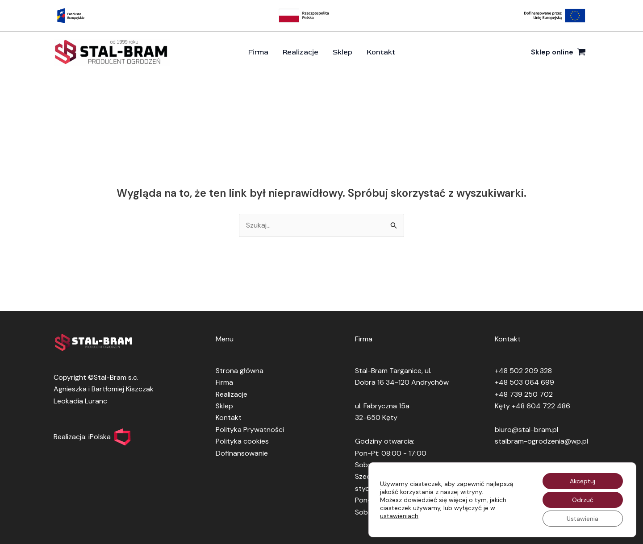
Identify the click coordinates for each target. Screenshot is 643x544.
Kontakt (381, 52)
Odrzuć (582, 500)
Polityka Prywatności (250, 429)
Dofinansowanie (242, 453)
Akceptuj (582, 481)
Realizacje (300, 52)
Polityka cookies (242, 441)
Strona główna (239, 370)
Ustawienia (582, 519)
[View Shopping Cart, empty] (558, 52)
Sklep (342, 52)
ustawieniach (399, 516)
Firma (258, 52)
